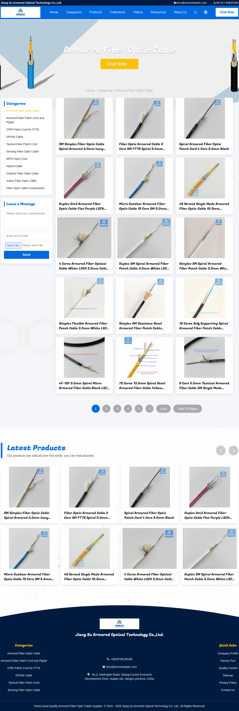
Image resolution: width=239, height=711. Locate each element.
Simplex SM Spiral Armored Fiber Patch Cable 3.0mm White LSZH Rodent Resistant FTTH (204, 266)
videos (138, 12)
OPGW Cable (14, 136)
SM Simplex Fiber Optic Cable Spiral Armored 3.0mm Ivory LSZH (81, 146)
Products (95, 12)
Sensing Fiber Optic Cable (22, 151)
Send (26, 254)
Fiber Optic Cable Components (25, 188)
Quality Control (228, 668)
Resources (158, 12)
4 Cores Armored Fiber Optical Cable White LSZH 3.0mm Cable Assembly (83, 266)
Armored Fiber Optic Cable (22, 110)
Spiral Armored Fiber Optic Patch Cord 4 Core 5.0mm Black (204, 146)
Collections (117, 12)
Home (54, 12)
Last (163, 409)
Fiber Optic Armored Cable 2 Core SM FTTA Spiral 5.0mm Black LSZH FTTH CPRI (141, 146)
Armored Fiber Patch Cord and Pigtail (25, 120)
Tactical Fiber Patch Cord (21, 144)
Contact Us (228, 690)
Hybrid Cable (14, 166)
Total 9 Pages (187, 409)
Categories (74, 12)
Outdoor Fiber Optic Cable (22, 173)
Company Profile (228, 653)
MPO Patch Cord (16, 158)
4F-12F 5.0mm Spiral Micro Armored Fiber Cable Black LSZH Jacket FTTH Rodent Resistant (84, 385)
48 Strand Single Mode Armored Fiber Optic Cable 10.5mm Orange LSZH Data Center (204, 206)
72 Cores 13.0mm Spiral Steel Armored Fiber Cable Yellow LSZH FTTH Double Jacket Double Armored (142, 385)
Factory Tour (228, 660)
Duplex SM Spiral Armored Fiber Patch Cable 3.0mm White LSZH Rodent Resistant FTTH (144, 266)
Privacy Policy (228, 682)
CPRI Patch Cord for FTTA (22, 129)
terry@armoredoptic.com (191, 2)
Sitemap (228, 675)
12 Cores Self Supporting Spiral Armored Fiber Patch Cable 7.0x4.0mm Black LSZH (203, 326)
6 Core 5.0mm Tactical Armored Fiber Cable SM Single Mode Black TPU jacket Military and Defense (204, 385)
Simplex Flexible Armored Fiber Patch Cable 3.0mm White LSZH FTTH (84, 326)
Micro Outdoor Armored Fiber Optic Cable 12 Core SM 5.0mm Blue (143, 206)
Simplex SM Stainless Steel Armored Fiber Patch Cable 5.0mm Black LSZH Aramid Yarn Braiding (144, 326)
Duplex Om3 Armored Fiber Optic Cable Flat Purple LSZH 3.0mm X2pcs (81, 206)
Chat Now (227, 12)
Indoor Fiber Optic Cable (21, 180)
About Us (180, 12)
